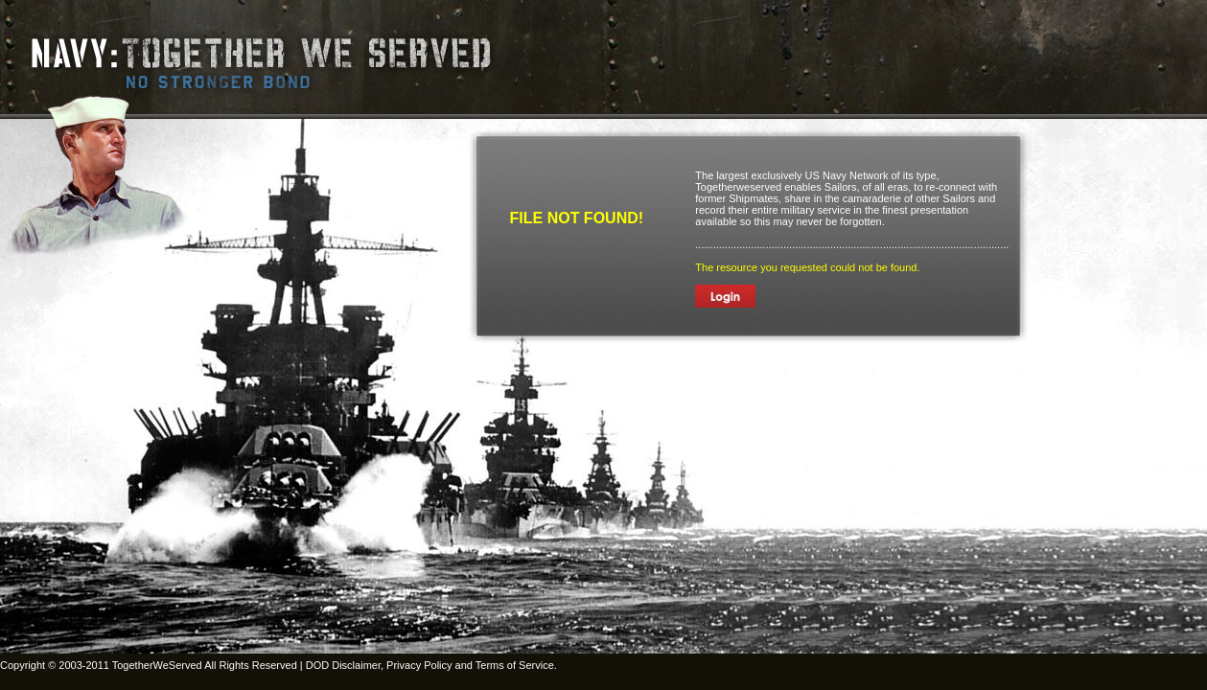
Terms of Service (515, 665)
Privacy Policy (419, 665)
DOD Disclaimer (343, 665)
